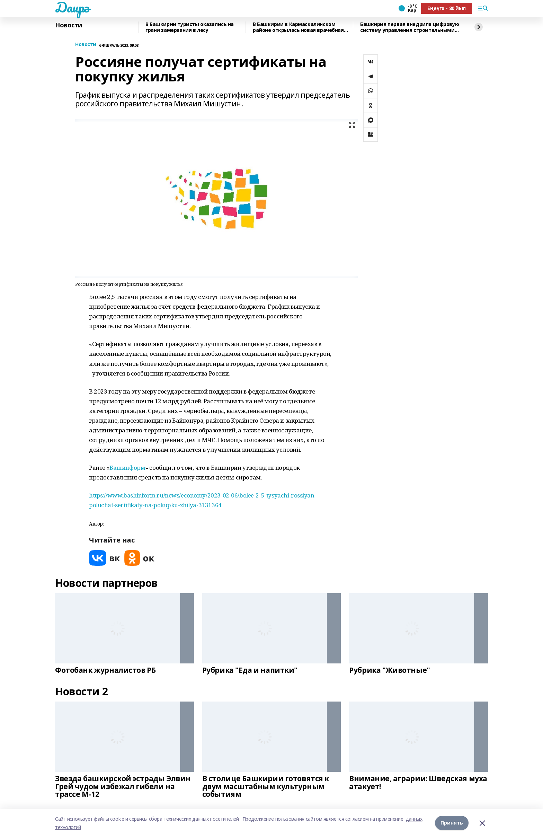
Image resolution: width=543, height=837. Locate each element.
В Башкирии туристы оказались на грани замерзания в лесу (189, 27)
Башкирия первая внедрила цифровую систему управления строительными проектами (409, 27)
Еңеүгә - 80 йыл (446, 8)
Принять (451, 823)
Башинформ (127, 468)
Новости (68, 25)
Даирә (72, 7)
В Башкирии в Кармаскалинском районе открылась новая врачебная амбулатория (298, 27)
